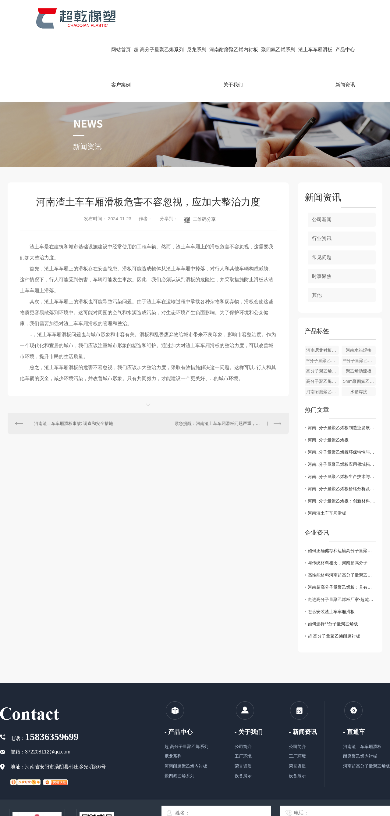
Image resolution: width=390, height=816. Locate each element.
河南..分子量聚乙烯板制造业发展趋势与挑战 (342, 427)
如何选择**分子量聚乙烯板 (333, 623)
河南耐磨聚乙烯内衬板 (322, 391)
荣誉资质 (243, 766)
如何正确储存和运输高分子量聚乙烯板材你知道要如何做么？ (342, 550)
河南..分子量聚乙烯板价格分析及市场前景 (342, 488)
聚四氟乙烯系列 (179, 775)
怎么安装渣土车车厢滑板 (331, 611)
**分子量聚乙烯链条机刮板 (322, 360)
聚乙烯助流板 (358, 370)
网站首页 (121, 49)
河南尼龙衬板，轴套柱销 (322, 350)
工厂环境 (243, 756)
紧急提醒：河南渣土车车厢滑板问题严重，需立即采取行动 (228, 423)
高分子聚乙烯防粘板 (322, 370)
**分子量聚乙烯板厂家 (359, 360)
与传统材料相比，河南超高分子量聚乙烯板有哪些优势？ (342, 562)
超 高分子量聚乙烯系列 (186, 746)
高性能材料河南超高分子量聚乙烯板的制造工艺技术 (342, 575)
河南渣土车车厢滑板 (327, 513)
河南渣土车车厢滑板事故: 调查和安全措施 (73, 423)
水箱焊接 (358, 391)
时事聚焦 (322, 276)
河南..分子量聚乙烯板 (328, 439)
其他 (317, 295)
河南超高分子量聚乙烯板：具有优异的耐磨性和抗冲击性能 (342, 587)
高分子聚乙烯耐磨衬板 (322, 381)
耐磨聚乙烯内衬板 (360, 756)
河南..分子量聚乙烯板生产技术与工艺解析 (342, 476)
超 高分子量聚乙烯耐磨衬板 (334, 636)
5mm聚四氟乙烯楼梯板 (359, 381)
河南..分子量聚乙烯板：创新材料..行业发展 (342, 500)
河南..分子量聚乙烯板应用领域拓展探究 (342, 464)
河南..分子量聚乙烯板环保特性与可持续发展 (342, 452)
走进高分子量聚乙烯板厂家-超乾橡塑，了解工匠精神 (342, 599)
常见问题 (322, 257)
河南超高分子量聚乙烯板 (366, 766)
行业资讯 (322, 238)
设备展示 (243, 775)
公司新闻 (322, 219)
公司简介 (243, 746)
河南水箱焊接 (358, 350)
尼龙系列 (173, 756)
